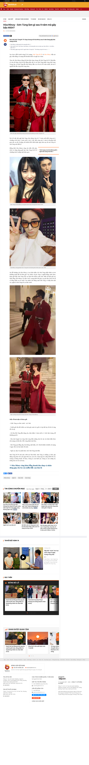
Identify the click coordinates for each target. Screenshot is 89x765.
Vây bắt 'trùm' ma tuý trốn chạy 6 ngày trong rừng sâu (51, 552)
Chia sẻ (6, 35)
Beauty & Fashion (18, 9)
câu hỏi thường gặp (18, 667)
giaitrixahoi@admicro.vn (38, 692)
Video (77, 9)
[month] (43, 489)
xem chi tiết (36, 698)
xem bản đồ (6, 685)
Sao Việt (10, 19)
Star (4, 9)
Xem (56, 489)
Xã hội (46, 9)
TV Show (33, 19)
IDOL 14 (49, 19)
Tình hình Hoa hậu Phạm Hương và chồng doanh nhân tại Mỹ (37, 601)
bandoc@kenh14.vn (31, 667)
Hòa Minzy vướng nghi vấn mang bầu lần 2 (20, 44)
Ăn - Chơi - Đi (39, 9)
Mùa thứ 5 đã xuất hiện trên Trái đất (36, 647)
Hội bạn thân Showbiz (22, 19)
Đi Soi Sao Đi (41, 19)
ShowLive (21, 1)
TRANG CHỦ (1, 9)
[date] (37, 489)
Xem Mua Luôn (71, 9)
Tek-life (57, 9)
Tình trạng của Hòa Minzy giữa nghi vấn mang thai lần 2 (48, 150)
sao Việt (21, 477)
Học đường (63, 9)
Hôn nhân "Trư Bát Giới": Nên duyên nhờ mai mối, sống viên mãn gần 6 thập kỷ (49, 506)
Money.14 (32, 9)
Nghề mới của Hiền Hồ (9, 525)
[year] (49, 489)
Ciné (8, 9)
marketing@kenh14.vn (38, 685)
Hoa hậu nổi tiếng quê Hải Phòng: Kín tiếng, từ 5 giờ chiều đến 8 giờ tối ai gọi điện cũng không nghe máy (12, 507)
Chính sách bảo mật (38, 701)
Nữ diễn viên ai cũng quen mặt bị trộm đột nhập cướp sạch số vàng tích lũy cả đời (30, 526)
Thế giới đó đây (55, 659)
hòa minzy (7, 477)
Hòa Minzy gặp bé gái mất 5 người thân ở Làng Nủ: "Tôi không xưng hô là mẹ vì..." (30, 49)
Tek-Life (68, 659)
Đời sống (26, 9)
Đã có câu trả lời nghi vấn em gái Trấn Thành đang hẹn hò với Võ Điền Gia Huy (30, 506)
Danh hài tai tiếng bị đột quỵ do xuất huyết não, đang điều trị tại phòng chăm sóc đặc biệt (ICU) (15, 602)
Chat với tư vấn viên (39, 695)
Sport (25, 659)
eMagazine (7, 1)
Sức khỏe (51, 9)
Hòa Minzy (47, 54)
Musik (11, 9)
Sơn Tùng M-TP (37, 54)
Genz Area (14, 1)
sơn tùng (28, 477)
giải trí (14, 477)
